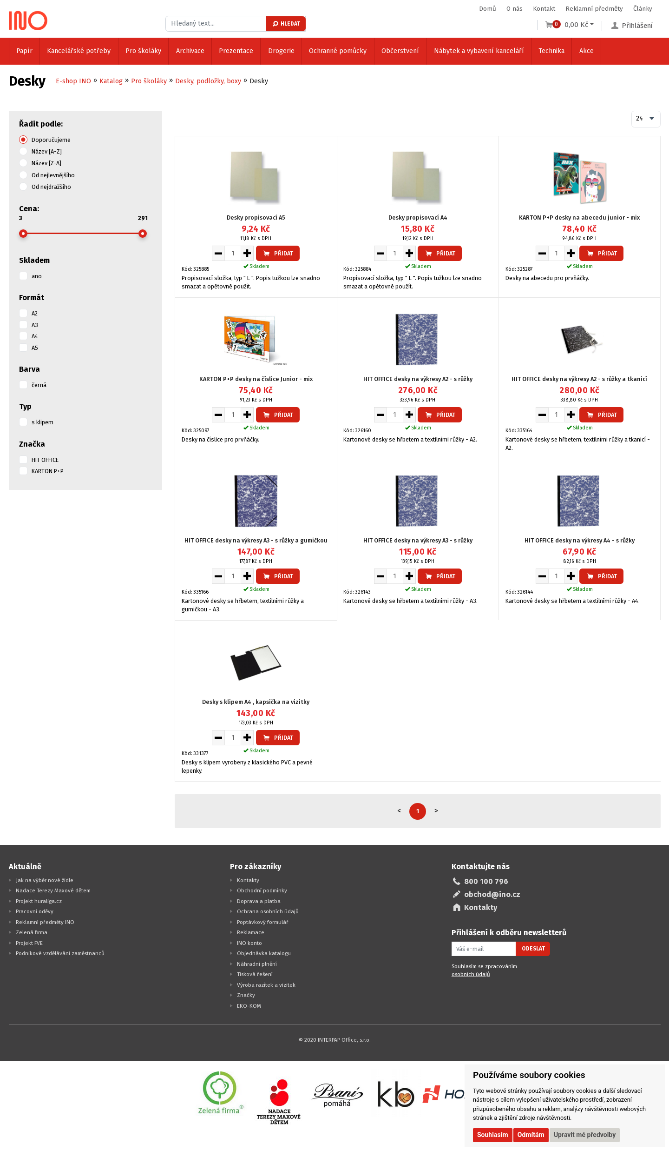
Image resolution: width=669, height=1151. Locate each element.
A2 (35, 313)
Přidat (277, 253)
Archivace (190, 51)
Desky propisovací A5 (256, 217)
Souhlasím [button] (492, 1134)
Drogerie (281, 51)
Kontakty (248, 880)
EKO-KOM (249, 1006)
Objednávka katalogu (264, 953)
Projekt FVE (29, 943)
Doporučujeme (51, 139)
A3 (35, 324)
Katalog (111, 81)
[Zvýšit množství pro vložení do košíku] (247, 253)
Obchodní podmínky (262, 890)
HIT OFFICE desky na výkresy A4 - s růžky (580, 540)
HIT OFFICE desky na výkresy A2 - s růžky (417, 378)
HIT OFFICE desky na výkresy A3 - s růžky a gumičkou (256, 540)
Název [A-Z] (47, 151)
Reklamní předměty (594, 9)
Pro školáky (143, 51)
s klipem (42, 422)
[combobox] (645, 119)
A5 (35, 347)
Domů (487, 9)
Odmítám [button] (531, 1134)
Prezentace (236, 51)
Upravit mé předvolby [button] (585, 1134)
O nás (514, 9)
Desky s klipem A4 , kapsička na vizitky (255, 701)
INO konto (249, 943)
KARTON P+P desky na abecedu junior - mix (579, 217)
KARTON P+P (48, 471)
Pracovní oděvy (34, 911)
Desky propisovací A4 (417, 217)
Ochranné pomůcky (338, 51)
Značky (246, 995)
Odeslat (533, 948)
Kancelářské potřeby (79, 51)
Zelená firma (31, 932)
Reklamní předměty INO (45, 922)
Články (642, 9)
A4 (35, 336)
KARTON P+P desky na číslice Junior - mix (256, 378)
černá (39, 384)
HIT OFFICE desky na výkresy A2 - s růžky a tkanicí (579, 378)
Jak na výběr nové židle (44, 880)
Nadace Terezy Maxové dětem (53, 890)
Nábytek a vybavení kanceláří (479, 51)
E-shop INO (73, 81)
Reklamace (250, 932)
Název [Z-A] (46, 163)
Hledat (286, 23)
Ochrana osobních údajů (268, 911)
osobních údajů (471, 974)
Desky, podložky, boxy (208, 81)
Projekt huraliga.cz (39, 901)
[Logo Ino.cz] (28, 20)
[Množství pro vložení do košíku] (232, 253)
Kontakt (544, 9)
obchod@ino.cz (492, 894)
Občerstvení (400, 51)
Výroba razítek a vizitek (266, 985)
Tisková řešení (255, 974)
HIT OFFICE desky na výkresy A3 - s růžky (417, 540)
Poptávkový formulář (263, 922)
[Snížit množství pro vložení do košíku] (218, 253)
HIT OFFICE (45, 459)
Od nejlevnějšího (53, 175)
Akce (586, 51)
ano (37, 276)
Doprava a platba (259, 901)
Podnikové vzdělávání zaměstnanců (60, 953)
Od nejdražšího (51, 186)
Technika (551, 51)
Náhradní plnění (257, 964)
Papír (24, 51)
